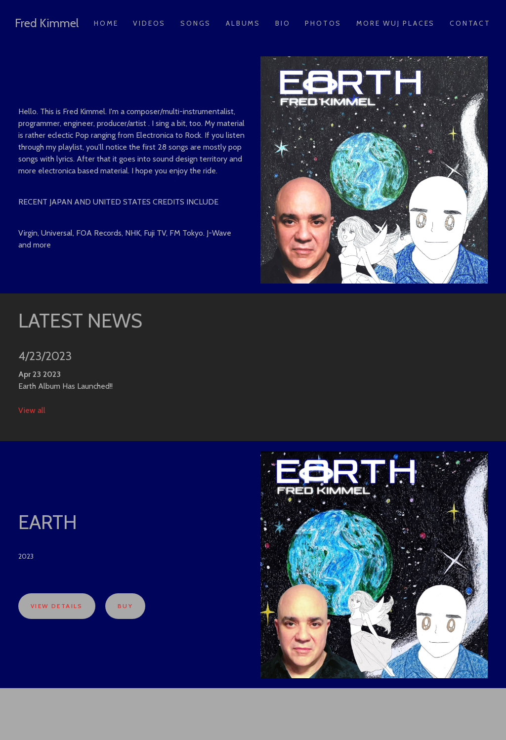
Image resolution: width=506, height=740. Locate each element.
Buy (125, 606)
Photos (323, 23)
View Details (57, 606)
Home (106, 23)
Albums (243, 23)
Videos (149, 23)
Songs (195, 23)
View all (31, 410)
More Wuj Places (395, 23)
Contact (470, 23)
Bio (282, 23)
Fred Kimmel (47, 23)
